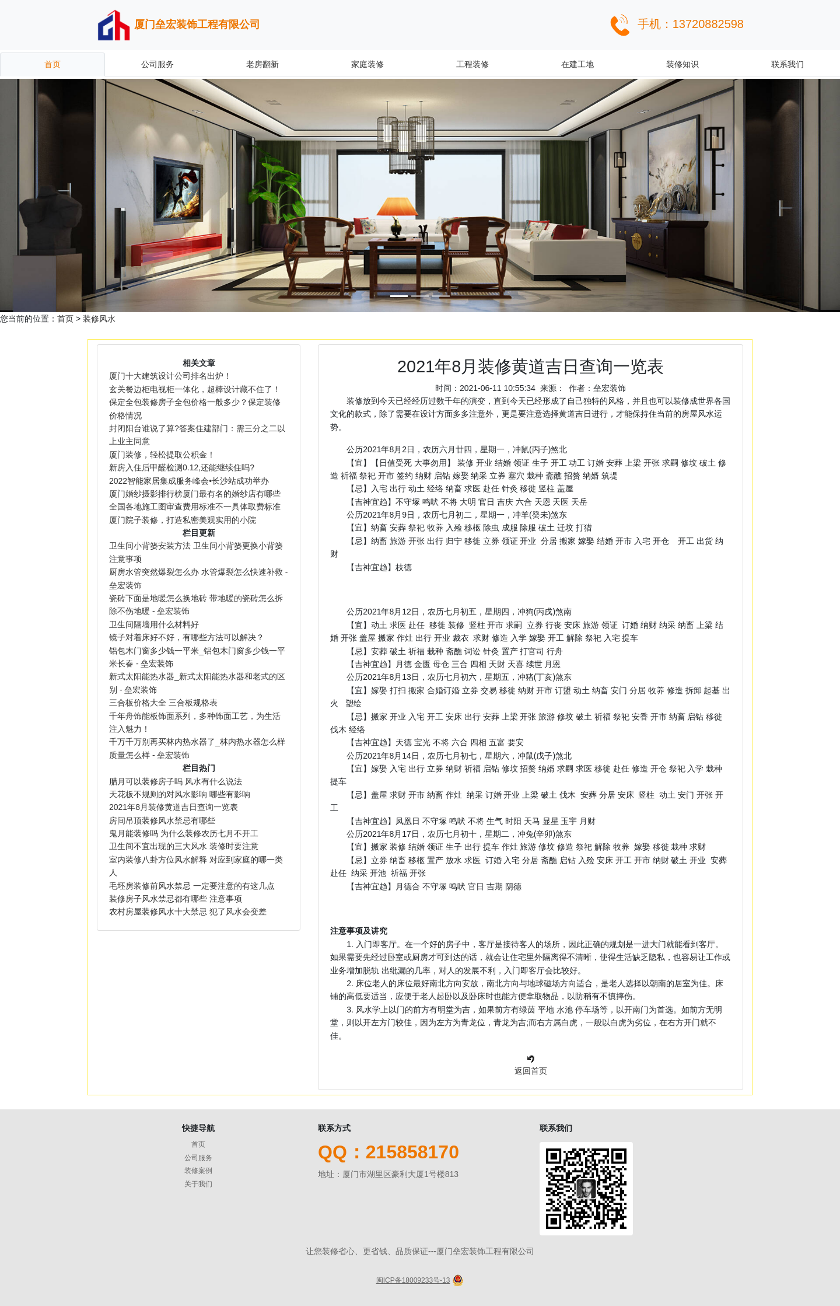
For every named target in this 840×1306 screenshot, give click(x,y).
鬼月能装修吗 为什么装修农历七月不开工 (183, 833)
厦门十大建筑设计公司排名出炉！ (170, 375)
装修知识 (682, 64)
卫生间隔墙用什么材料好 (154, 624)
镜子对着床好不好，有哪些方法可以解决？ (186, 637)
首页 (52, 64)
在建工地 (577, 64)
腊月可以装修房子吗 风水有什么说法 (175, 781)
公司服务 (157, 64)
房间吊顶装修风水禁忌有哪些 (162, 820)
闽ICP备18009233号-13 (413, 1280)
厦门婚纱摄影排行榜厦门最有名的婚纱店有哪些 (195, 493)
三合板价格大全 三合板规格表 (163, 702)
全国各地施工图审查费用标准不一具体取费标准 (195, 506)
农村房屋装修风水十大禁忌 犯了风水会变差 (188, 911)
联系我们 (787, 64)
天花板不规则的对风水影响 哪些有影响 (179, 794)
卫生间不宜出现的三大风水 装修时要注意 (183, 846)
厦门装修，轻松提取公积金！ (162, 454)
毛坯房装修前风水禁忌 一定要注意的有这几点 (192, 886)
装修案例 (198, 1171)
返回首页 (530, 1070)
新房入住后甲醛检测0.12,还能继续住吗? (181, 467)
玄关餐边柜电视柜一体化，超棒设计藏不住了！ (195, 389)
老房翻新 (262, 64)
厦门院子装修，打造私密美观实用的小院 (182, 520)
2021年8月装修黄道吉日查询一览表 (173, 807)
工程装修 (472, 64)
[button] (63, 195)
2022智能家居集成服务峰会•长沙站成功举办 (189, 481)
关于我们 (198, 1184)
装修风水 (99, 318)
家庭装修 (367, 64)
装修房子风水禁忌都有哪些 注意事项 (185, 898)
